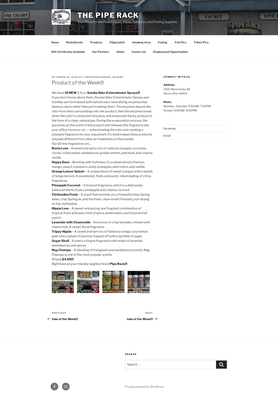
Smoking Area (141, 42)
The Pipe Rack (108, 15)
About (120, 51)
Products (96, 42)
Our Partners (100, 51)
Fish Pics (180, 42)
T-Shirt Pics (201, 42)
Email (167, 135)
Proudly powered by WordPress (144, 386)
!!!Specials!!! (117, 42)
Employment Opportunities (170, 51)
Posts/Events (74, 42)
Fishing (162, 42)
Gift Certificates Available (68, 51)
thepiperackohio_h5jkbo (104, 77)
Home (55, 42)
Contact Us (139, 51)
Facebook (170, 128)
